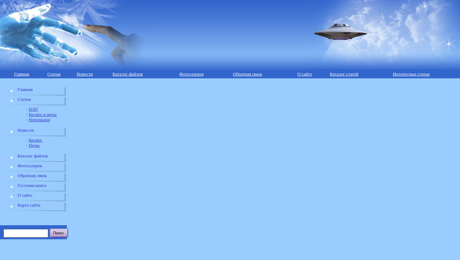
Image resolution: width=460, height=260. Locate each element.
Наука (34, 145)
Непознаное (39, 119)
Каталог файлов (128, 74)
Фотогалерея (191, 74)
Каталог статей (344, 74)
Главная (21, 74)
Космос (35, 140)
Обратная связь (247, 74)
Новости (85, 74)
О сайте (304, 74)
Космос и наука (43, 114)
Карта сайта (29, 205)
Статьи (54, 74)
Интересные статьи (411, 74)
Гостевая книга (32, 185)
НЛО (33, 109)
